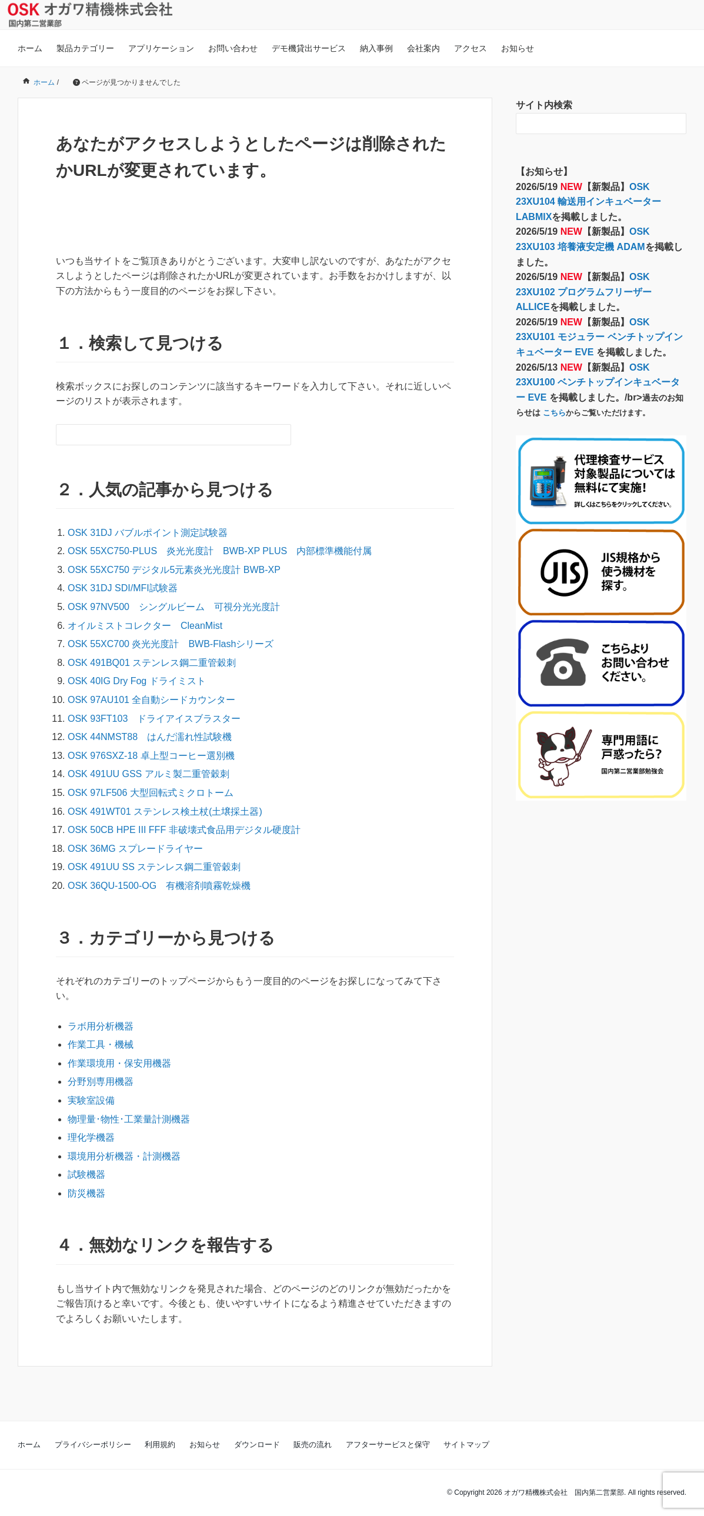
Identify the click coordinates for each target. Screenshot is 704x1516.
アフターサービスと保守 (388, 1444)
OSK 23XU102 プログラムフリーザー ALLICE (584, 292)
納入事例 (376, 48)
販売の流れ (312, 1444)
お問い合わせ (233, 48)
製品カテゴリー (85, 48)
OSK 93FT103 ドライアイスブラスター (154, 719)
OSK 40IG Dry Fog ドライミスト (137, 681)
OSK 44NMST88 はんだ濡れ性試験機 (150, 737)
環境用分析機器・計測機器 (124, 1156)
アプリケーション (161, 48)
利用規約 (160, 1444)
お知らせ (517, 48)
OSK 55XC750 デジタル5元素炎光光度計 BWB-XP (174, 570)
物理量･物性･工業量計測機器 (129, 1119)
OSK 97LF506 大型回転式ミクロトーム (150, 793)
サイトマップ (466, 1444)
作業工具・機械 (101, 1044)
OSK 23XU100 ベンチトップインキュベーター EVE (598, 382)
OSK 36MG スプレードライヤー (135, 849)
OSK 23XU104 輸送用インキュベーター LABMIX (588, 202)
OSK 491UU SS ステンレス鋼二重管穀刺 (154, 867)
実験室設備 (91, 1100)
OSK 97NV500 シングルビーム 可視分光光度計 (174, 607)
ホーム (30, 48)
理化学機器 (91, 1137)
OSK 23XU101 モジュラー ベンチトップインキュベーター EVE (599, 337)
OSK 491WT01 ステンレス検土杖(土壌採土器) (165, 812)
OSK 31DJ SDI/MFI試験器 (123, 588)
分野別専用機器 (101, 1082)
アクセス (470, 48)
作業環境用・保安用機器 (119, 1063)
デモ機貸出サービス (309, 48)
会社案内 (423, 48)
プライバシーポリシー (93, 1444)
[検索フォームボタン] (280, 434)
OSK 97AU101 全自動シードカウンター (151, 700)
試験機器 (86, 1175)
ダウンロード (257, 1444)
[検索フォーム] (161, 435)
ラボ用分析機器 (101, 1026)
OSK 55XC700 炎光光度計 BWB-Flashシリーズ (170, 644)
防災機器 (86, 1193)
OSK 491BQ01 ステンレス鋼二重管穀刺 (152, 663)
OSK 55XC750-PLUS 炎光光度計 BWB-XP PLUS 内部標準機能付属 (224, 551)
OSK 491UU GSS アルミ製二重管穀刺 (148, 774)
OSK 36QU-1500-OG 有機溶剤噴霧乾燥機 (159, 886)
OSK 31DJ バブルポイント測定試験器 (148, 533)
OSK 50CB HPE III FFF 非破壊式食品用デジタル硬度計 (184, 830)
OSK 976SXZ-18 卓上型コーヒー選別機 (151, 756)
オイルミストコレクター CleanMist (145, 626)
